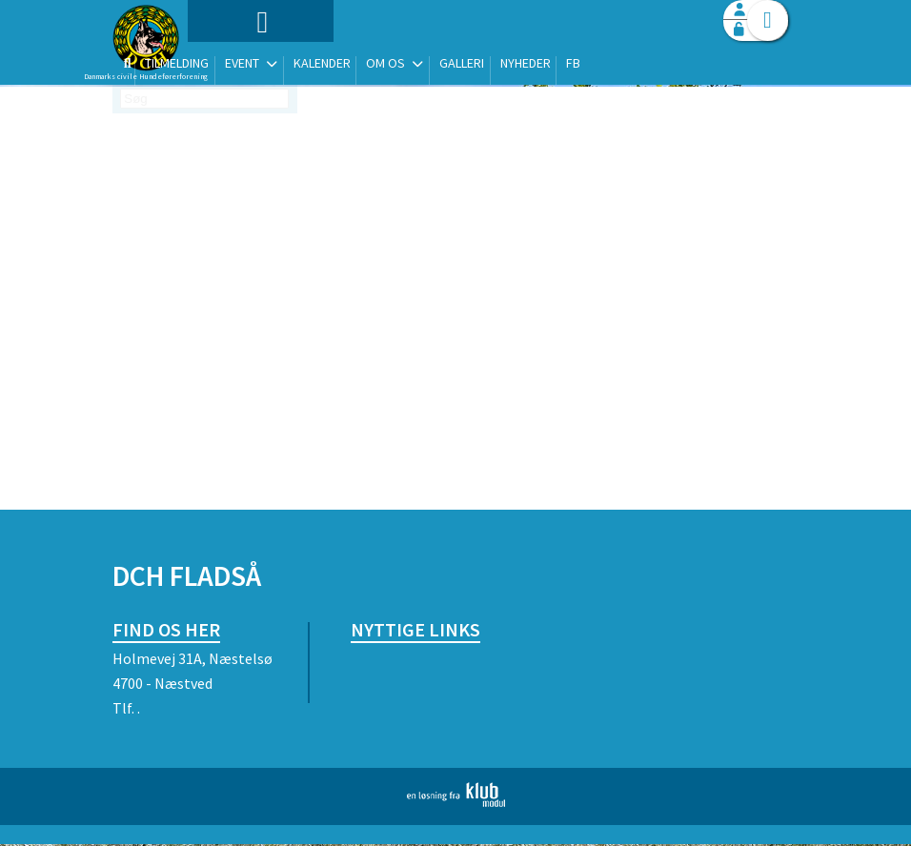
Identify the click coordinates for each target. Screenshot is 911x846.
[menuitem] (231, 64)
